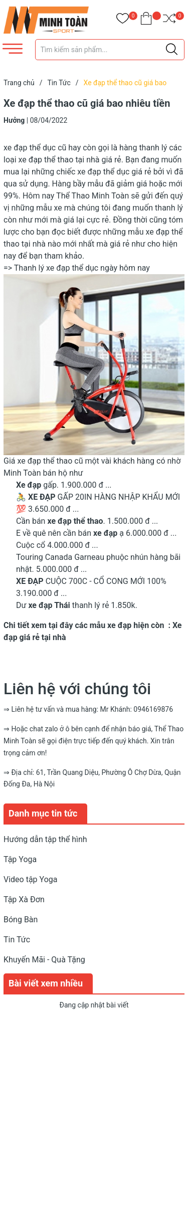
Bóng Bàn (21, 919)
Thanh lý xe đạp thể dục (56, 268)
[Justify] (171, 50)
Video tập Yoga (30, 879)
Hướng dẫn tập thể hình (45, 839)
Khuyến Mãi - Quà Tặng (44, 959)
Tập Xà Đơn (24, 899)
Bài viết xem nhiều (46, 983)
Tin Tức (17, 939)
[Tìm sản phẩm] (110, 50)
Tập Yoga (20, 859)
